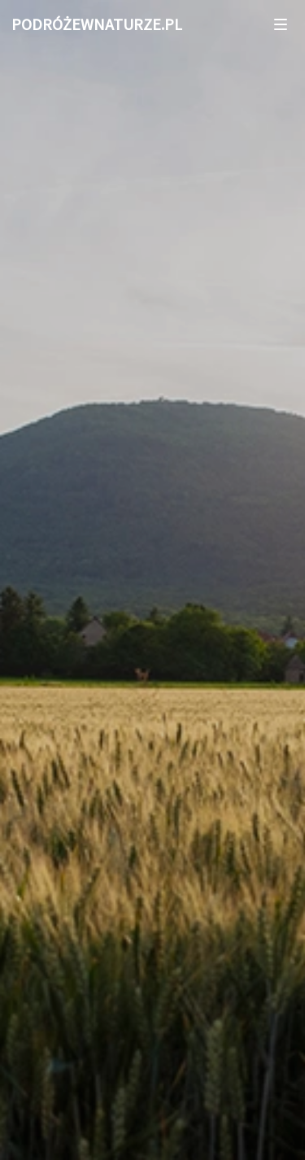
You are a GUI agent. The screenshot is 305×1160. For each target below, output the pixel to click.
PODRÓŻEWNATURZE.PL (96, 24)
